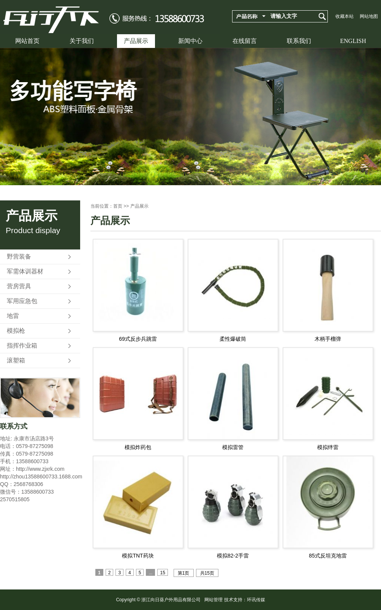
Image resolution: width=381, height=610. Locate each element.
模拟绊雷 (327, 447)
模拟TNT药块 (137, 556)
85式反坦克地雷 (328, 556)
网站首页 (27, 41)
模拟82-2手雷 (233, 556)
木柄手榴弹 (328, 339)
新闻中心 (190, 41)
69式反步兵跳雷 (138, 339)
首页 (117, 206)
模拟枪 (16, 330)
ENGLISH (353, 41)
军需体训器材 (25, 271)
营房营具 (19, 286)
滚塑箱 (16, 360)
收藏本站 (344, 16)
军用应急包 (22, 301)
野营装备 (19, 256)
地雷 (13, 316)
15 (162, 572)
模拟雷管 (232, 447)
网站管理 (213, 599)
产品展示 (136, 41)
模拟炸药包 (138, 447)
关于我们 (82, 41)
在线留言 (244, 41)
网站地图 (369, 16)
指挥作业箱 (22, 345)
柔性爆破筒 (233, 339)
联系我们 (299, 41)
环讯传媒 (256, 599)
